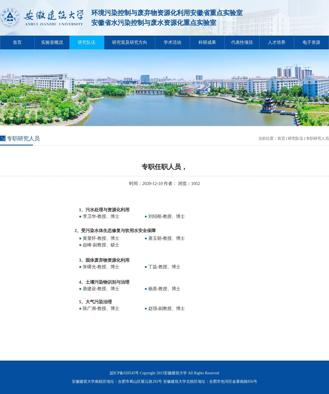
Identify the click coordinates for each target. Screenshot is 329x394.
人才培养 (276, 42)
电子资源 (311, 42)
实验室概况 (52, 42)
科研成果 (207, 42)
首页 (17, 42)
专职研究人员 (317, 138)
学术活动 (172, 42)
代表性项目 (242, 42)
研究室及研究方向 (129, 42)
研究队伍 (86, 42)
